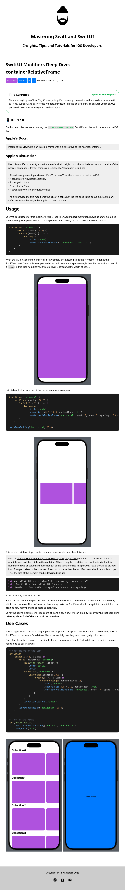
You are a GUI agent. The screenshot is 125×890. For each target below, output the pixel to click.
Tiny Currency (19, 95)
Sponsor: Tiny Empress (104, 94)
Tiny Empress (66, 872)
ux (34, 80)
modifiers (11, 80)
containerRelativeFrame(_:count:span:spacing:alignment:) (47, 558)
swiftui (22, 80)
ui (29, 80)
